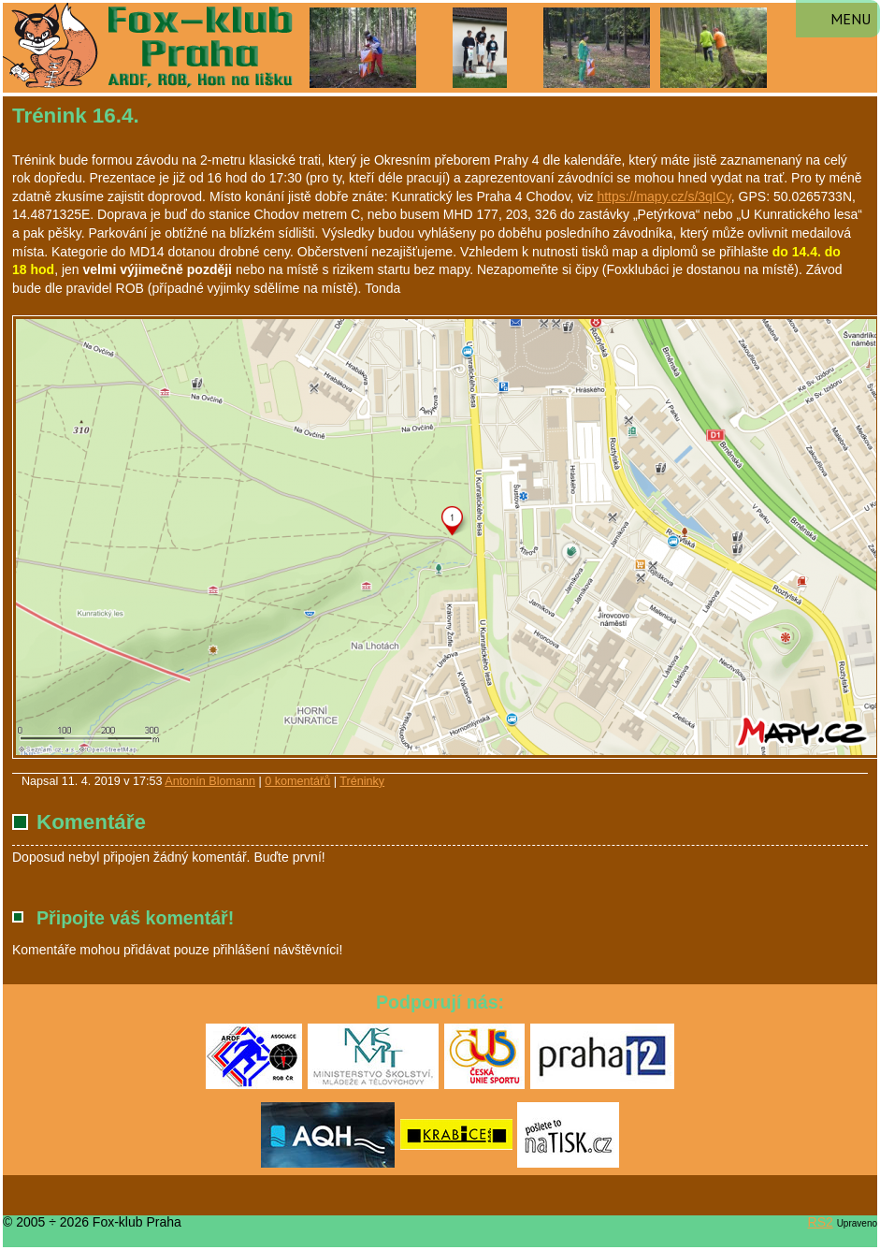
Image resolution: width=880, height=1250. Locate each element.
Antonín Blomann (210, 781)
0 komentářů (297, 781)
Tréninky (361, 781)
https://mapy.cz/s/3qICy (663, 196)
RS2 (820, 1221)
